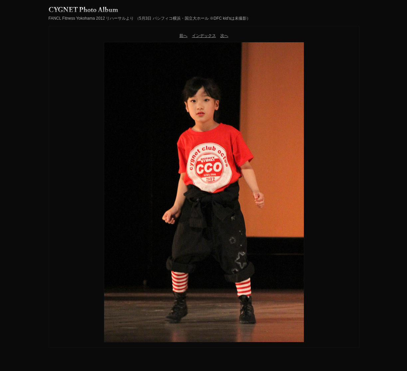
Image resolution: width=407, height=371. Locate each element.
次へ (224, 35)
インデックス (204, 35)
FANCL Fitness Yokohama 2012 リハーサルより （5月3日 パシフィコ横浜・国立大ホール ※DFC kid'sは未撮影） (150, 18)
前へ (183, 35)
